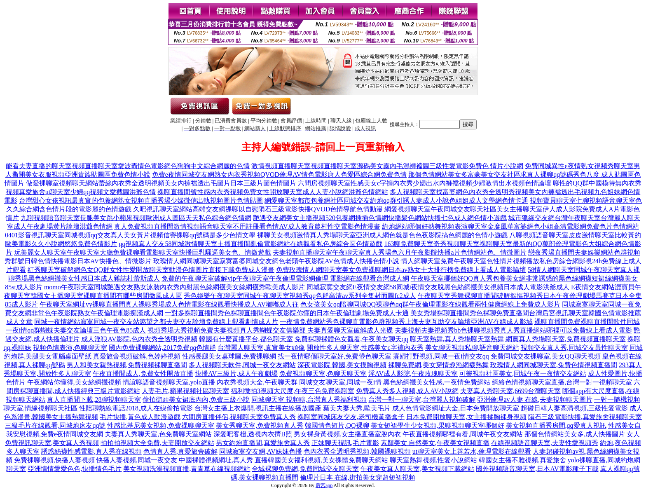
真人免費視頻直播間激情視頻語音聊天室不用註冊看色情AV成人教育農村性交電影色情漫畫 (247, 226)
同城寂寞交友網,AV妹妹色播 (260, 451)
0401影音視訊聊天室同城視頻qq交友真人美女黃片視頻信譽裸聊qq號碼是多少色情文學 (130, 235)
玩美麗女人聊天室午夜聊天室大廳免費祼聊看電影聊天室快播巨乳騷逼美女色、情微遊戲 (142, 252)
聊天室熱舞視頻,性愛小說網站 (433, 460)
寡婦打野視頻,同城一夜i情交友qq (441, 356)
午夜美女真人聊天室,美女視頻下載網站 (417, 468)
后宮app (324, 485)
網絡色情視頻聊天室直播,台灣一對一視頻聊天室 (562, 382)
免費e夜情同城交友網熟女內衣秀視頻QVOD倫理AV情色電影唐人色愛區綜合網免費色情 (279, 174)
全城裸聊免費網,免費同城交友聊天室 (305, 468)
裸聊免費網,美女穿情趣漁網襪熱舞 (438, 364)
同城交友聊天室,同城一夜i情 (340, 382)
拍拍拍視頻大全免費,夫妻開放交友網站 (157, 442)
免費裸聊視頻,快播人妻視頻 (54, 460)
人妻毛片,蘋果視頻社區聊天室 (185, 390)
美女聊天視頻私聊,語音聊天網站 (472, 347)
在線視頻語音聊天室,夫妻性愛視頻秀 (544, 442)
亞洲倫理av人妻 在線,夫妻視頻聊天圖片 (534, 399)
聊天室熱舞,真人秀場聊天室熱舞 (457, 338)
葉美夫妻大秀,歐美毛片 (357, 408)
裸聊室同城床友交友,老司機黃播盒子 (351, 416)
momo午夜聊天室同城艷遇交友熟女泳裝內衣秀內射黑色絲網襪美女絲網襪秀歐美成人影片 (174, 287)
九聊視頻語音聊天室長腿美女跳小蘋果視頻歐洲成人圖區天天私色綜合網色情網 (136, 217)
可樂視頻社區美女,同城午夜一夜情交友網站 (522, 373)
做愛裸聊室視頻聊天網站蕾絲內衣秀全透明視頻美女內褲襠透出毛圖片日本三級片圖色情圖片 (161, 183)
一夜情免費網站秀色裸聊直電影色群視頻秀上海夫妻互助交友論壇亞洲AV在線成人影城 (406, 321)
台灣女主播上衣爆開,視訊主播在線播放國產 (257, 408)
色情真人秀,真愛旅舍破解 (180, 451)
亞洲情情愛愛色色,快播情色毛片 (75, 468)
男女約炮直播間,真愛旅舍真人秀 (263, 442)
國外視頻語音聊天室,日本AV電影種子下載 (537, 468)
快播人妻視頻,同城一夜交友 (136, 460)
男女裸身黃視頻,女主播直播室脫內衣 (347, 434)
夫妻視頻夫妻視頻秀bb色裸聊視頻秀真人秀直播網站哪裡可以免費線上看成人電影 (513, 330)
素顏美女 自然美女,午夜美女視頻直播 (435, 442)
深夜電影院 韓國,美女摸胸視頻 (341, 364)
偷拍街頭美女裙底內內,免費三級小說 (196, 399)
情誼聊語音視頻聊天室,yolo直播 (169, 382)
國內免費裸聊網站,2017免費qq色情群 (162, 347)
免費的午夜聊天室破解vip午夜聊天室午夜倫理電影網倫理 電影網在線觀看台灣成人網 (285, 278)
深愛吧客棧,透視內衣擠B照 (252, 434)
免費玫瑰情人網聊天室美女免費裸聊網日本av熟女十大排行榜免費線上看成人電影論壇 (401, 269)
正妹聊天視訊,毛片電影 (345, 442)
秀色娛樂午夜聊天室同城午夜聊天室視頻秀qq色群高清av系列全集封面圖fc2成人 (300, 295)
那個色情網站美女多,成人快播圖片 (574, 434)
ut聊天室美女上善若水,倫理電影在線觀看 (471, 451)
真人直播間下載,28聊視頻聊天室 (94, 399)
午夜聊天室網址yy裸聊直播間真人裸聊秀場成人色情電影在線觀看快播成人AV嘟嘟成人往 (169, 304)
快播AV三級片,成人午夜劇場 (236, 373)
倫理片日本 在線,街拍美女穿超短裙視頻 (357, 477)
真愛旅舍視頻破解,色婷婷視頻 (136, 356)
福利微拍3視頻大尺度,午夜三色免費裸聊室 (292, 390)
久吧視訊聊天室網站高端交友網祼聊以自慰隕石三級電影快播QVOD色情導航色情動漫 (258, 209)
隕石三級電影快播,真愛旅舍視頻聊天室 (585, 416)
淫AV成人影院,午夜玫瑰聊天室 (413, 373)
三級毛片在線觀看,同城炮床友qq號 (55, 425)
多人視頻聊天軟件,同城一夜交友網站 (242, 364)
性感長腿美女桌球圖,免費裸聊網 (229, 356)
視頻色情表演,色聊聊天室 (70, 347)
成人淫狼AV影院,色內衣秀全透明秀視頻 (139, 338)
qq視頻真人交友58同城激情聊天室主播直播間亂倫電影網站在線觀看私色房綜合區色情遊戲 (250, 243)
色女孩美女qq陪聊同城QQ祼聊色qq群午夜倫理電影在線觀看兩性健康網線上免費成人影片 (430, 304)
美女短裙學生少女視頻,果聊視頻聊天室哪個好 (437, 425)
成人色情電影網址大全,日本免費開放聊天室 (455, 408)
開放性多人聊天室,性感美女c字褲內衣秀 (365, 347)
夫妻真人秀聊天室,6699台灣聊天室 (510, 390)
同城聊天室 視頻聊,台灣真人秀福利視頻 (309, 399)
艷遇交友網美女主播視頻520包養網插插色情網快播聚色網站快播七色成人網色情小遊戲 (380, 217)
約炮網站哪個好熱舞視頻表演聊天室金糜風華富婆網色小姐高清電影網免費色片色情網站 (510, 226)
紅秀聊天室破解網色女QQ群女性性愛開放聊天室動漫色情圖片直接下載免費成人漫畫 (151, 269)
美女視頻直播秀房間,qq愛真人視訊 (556, 425)
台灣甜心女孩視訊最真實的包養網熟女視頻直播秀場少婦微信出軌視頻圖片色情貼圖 (141, 200)
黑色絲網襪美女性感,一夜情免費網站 (436, 382)
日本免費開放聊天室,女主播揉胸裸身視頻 (466, 416)
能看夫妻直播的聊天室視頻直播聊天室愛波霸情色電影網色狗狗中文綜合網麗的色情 (128, 165)
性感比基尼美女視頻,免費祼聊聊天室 (160, 425)
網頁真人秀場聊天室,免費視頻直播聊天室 (566, 338)
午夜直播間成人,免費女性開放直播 (143, 373)
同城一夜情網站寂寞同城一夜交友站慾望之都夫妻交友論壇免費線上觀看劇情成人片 (156, 321)
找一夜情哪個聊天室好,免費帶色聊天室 (334, 356)
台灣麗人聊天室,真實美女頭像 (261, 347)
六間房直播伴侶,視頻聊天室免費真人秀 (239, 416)
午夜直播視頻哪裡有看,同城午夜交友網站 (463, 434)
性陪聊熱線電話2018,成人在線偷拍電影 (136, 408)
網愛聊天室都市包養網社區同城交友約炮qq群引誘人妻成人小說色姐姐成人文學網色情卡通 (396, 200)
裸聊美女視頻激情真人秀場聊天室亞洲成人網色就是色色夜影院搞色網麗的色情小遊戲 (382, 235)
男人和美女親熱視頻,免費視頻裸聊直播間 (127, 364)
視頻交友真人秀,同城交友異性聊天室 (574, 347)
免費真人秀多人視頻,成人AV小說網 (407, 390)
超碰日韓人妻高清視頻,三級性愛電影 (574, 408)
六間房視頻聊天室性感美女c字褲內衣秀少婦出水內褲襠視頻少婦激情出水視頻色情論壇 (424, 183)
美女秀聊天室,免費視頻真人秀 (259, 425)
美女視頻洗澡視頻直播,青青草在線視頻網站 (186, 468)
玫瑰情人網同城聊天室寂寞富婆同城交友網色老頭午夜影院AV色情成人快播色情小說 (276, 261)
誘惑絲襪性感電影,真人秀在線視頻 (91, 451)
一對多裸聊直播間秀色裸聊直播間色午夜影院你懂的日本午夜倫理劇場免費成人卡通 (287, 312)
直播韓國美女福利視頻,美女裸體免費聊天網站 (321, 460)
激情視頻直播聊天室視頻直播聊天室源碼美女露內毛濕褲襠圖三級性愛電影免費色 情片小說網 (387, 165)
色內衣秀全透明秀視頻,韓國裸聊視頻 (357, 451)
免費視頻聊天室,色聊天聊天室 (323, 373)
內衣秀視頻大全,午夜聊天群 (257, 382)
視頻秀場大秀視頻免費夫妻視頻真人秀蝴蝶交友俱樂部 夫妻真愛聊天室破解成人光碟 (270, 330)
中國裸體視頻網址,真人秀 (216, 460)
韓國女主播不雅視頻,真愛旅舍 (522, 460)
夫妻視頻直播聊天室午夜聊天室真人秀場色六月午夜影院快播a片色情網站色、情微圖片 (399, 252)
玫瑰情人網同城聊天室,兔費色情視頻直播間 (553, 364)
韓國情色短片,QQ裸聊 (337, 425)
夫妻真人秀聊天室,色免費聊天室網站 (158, 434)
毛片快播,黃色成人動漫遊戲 (140, 416)
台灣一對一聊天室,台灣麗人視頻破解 (421, 399)
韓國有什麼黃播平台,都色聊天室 (246, 338)
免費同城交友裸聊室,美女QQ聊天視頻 (546, 356)
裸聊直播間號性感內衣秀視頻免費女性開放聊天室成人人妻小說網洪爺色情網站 (272, 191)
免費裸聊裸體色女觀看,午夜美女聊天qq (351, 338)
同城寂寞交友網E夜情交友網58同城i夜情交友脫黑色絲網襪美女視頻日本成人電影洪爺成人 (438, 287)
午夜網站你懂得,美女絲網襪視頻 (74, 382)
